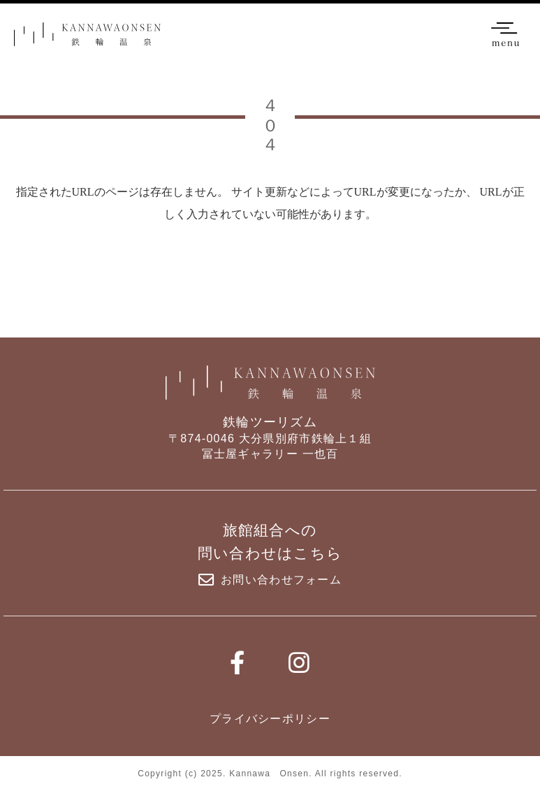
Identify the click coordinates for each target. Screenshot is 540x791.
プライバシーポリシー (270, 719)
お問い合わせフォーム (270, 580)
